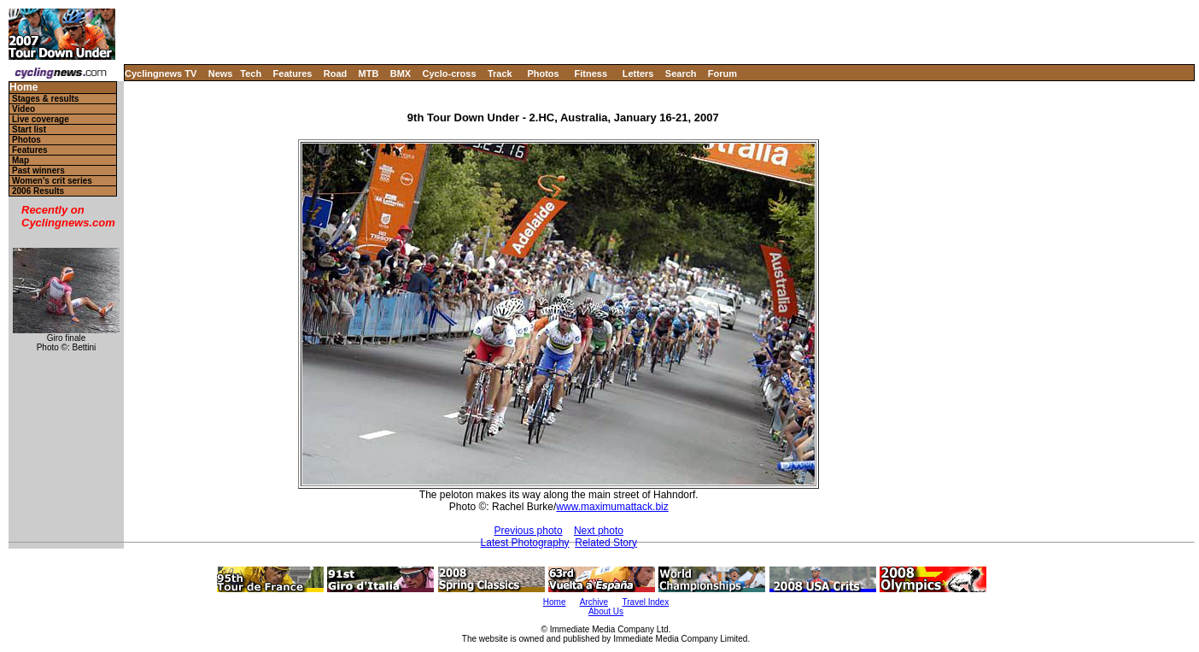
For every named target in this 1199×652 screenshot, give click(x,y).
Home (23, 87)
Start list (29, 129)
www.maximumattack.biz (612, 507)
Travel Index (646, 602)
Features (293, 73)
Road (336, 73)
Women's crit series (52, 180)
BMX (400, 73)
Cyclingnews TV (160, 73)
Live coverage (40, 119)
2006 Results (38, 191)
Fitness (590, 73)
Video (23, 109)
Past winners (38, 170)
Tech (250, 73)
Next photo (598, 531)
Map (20, 160)
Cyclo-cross (450, 73)
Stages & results (45, 98)
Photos (543, 73)
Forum (722, 73)
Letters (638, 73)
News (220, 73)
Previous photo (528, 531)
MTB (369, 73)
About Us (605, 611)
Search (681, 73)
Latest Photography (525, 543)
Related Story (606, 543)
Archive (594, 602)
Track (500, 73)
